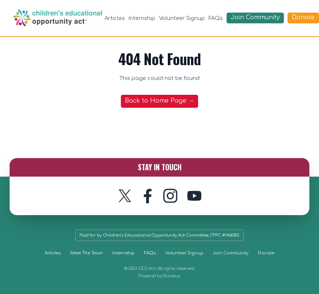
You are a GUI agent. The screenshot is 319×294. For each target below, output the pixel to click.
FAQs (215, 18)
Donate (266, 253)
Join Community (230, 253)
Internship (141, 18)
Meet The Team (86, 253)
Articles (115, 18)
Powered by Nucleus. (159, 276)
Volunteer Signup (182, 18)
